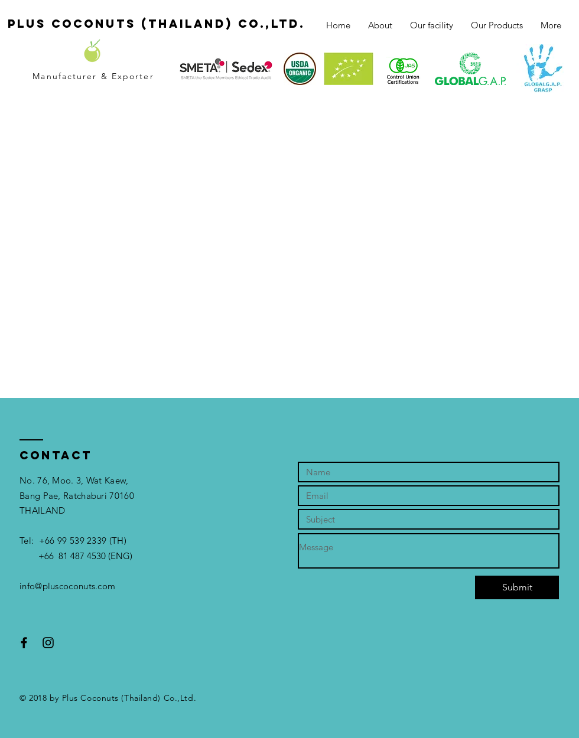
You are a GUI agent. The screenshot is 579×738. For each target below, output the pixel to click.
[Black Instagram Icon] (48, 642)
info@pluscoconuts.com (67, 586)
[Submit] (517, 587)
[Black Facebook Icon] (24, 642)
